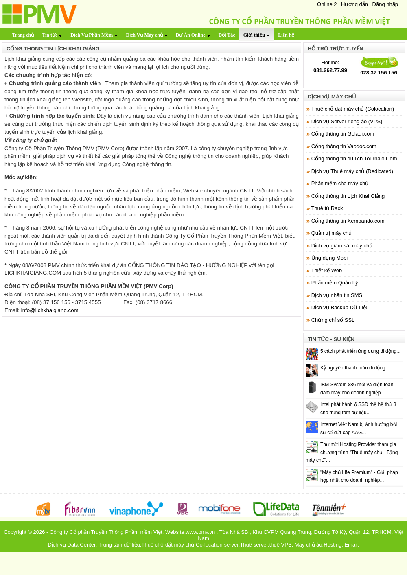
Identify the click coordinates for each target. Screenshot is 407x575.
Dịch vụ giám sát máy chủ (342, 246)
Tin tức (52, 35)
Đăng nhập (385, 4)
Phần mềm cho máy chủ (340, 183)
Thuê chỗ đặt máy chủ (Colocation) (352, 109)
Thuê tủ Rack (327, 208)
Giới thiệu (256, 35)
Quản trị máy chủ (331, 233)
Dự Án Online (193, 35)
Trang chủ (23, 35)
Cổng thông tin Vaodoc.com (343, 146)
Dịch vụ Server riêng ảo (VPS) (347, 121)
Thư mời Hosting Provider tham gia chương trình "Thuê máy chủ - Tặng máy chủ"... (352, 452)
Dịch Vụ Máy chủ (146, 35)
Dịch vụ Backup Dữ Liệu (340, 307)
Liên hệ (286, 35)
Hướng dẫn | (356, 4)
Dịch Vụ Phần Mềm (94, 35)
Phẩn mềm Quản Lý (334, 283)
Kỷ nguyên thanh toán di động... (354, 368)
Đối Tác (227, 35)
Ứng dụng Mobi (329, 258)
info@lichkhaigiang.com (50, 310)
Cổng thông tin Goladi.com (342, 134)
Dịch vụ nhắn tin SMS (337, 295)
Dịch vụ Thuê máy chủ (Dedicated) (352, 171)
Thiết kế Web (326, 270)
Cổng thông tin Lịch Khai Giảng (348, 196)
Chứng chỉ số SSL (333, 320)
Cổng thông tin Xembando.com (348, 221)
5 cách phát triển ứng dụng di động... (360, 351)
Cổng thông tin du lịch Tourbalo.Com (354, 158)
